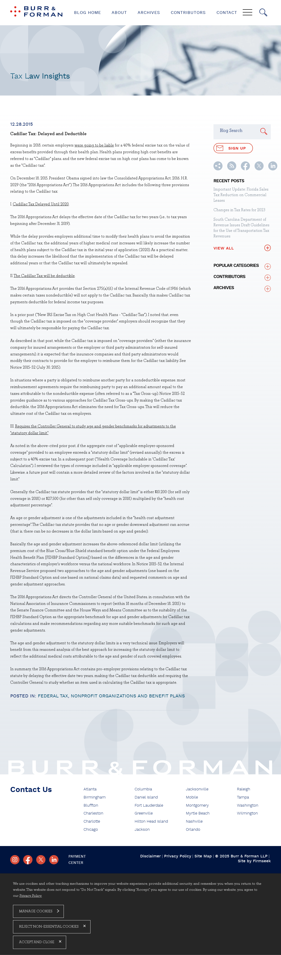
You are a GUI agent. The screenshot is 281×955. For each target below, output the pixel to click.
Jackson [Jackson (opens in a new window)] (142, 829)
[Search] (263, 12)
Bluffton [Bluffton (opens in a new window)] (91, 805)
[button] (218, 169)
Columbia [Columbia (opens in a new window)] (143, 789)
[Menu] (247, 12)
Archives (149, 13)
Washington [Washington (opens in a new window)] (247, 805)
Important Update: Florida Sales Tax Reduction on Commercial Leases (240, 195)
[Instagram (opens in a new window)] (14, 859)
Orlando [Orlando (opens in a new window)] (193, 829)
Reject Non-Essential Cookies (49, 927)
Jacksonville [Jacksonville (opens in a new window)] (197, 789)
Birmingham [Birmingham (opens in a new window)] (95, 797)
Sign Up (231, 148)
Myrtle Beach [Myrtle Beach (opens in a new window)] (198, 813)
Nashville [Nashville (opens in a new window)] (194, 821)
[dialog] (140, 914)
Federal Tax (53, 696)
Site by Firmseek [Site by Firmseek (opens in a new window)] (254, 861)
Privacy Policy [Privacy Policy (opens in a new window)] (177, 856)
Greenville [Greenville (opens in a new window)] (144, 813)
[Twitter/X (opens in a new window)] (259, 169)
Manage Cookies (35, 911)
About (119, 13)
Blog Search (231, 131)
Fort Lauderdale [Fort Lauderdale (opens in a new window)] (149, 805)
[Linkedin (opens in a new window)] (272, 169)
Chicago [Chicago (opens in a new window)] (91, 829)
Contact (226, 13)
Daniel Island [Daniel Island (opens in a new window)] (146, 797)
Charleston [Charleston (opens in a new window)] (93, 813)
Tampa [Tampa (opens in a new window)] (243, 797)
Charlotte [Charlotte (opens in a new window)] (92, 821)
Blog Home (87, 13)
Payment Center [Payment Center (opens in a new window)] (77, 860)
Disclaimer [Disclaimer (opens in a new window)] (150, 856)
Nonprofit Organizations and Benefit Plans (128, 696)
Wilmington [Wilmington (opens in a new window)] (247, 813)
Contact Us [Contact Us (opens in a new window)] (31, 790)
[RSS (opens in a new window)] (231, 169)
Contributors (188, 13)
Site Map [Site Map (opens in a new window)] (203, 856)
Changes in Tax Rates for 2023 (239, 210)
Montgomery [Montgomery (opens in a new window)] (197, 805)
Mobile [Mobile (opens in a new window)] (192, 797)
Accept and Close (36, 942)
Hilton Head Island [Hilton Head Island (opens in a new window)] (151, 821)
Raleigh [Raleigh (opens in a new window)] (243, 789)
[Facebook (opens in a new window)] (245, 169)
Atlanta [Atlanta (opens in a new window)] (90, 789)
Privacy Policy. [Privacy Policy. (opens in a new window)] (30, 896)
